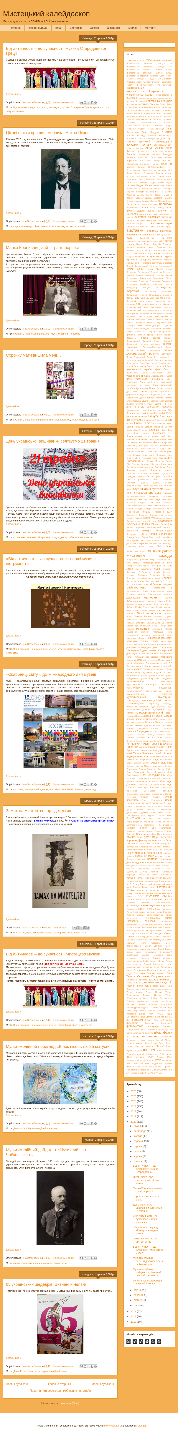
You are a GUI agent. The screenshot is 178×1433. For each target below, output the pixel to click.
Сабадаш (158, 933)
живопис (154, 429)
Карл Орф (154, 467)
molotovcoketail (111, 1425)
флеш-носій (166, 1023)
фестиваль (138, 1020)
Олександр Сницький (149, 778)
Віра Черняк (139, 253)
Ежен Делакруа (139, 416)
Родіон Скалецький (142, 927)
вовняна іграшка (135, 275)
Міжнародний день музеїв (39, 789)
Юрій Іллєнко (165, 1054)
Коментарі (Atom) (69, 1403)
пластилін (167, 847)
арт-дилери (149, 138)
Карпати (130, 470)
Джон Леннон (140, 391)
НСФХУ (168, 756)
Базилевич (144, 154)
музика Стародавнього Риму (158, 669)
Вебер (169, 201)
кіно (161, 485)
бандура (167, 154)
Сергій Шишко (165, 949)
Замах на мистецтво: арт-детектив (38, 810)
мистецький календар (138, 635)
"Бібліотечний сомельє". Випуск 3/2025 (149, 73)
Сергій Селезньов (148, 949)
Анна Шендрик (150, 132)
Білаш (155, 164)
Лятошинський (152, 581)
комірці (129, 509)
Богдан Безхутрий (144, 173)
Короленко (131, 515)
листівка (153, 543)
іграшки (151, 449)
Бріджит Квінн (154, 179)
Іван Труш (143, 446)
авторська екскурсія (160, 100)
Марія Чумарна (164, 607)
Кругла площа (133, 521)
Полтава (152, 858)
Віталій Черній (155, 269)
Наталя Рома (155, 737)
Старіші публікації (103, 1384)
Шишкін (168, 1043)
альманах (157, 110)
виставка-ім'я (165, 220)
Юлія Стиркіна (133, 1054)
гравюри (157, 331)
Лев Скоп (167, 527)
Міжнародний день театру (153, 653)
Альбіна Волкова (142, 110)
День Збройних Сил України (158, 360)
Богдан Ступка (164, 173)
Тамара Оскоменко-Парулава (144, 976)
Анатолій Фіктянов (152, 125)
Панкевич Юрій (147, 828)
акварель (147, 104)
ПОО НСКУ (145, 896)
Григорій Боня (154, 335)
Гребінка (141, 335)
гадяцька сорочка (135, 316)
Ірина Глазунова (160, 458)
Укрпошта (161, 1011)
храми (161, 1029)
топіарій (144, 998)
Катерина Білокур (161, 470)
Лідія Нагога (146, 547)
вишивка (43, 419)
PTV (147, 1073)
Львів (157, 569)
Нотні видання (157, 756)
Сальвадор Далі (143, 936)
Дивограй (147, 394)
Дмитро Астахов (155, 398)
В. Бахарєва (142, 182)
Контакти (150, 27)
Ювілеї (132, 27)
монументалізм (150, 660)
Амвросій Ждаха (142, 113)
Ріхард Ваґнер (165, 924)
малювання (152, 597)
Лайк (169, 524)
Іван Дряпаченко (158, 439)
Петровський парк (141, 843)
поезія (151, 856)
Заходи (94, 27)
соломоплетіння (134, 961)
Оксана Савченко (147, 769)
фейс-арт (159, 1017)
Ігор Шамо (140, 449)
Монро (129, 660)
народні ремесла (135, 722)
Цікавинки (113, 27)
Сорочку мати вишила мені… (33, 355)
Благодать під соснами (154, 170)
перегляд (90, 789)
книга (169, 489)
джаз (128, 391)
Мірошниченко (142, 657)
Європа (168, 427)
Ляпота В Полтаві (135, 581)
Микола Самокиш (155, 623)
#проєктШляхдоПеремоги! (145, 91)
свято (143, 943)
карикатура (142, 467)
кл (165, 486)
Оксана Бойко (141, 763)
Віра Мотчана (160, 250)
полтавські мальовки (148, 890)
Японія (130, 1066)
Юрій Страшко (147, 1060)
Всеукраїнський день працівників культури (149, 307)
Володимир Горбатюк (137, 284)
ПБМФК (130, 837)
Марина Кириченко (148, 601)
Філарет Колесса (153, 1020)
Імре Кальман (133, 455)
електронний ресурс (154, 420)
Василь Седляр (134, 198)
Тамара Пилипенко (160, 979)
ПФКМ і (150, 909)
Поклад (130, 859)
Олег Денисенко (156, 772)
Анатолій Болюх (155, 116)
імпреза (168, 451)
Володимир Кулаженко (158, 291)
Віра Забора (145, 250)
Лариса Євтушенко (135, 527)
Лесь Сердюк (146, 540)
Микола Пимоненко (136, 623)
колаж (142, 505)
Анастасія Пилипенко (161, 113)
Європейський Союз (136, 430)
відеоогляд (166, 238)
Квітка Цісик (153, 476)
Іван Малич (148, 442)
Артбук (139, 148)
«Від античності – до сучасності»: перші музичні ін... (145, 1219)
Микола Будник (143, 616)
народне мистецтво (146, 719)
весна (144, 207)
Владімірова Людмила (161, 272)
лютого (138, 1300)
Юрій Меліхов (135, 1057)
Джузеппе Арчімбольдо (160, 391)
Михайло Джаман (154, 644)
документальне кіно (136, 410)
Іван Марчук (160, 442)
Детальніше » (13, 94)
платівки (148, 850)
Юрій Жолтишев (150, 1054)
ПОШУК (168, 899)
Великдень (132, 204)
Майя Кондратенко (153, 591)
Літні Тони (161, 565)
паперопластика (144, 831)
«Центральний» (135, 87)
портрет (158, 899)
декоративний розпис (142, 353)
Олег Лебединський (152, 775)
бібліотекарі (132, 164)
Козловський (132, 505)
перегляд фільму (136, 840)
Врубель (145, 298)
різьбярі (153, 924)
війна (161, 241)
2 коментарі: (60, 927)
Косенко (143, 515)
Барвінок (130, 157)
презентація (132, 905)
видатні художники (148, 214)
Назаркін (139, 716)
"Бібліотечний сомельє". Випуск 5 (142, 76)
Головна (15, 27)
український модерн (144, 1011)
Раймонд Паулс (154, 912)
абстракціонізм (155, 98)
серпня (138, 1146)
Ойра (128, 763)
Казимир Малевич (150, 464)
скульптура (131, 958)
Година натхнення (152, 329)
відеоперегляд (133, 241)
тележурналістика (163, 989)
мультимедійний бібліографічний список (149, 691)
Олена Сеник (148, 803)
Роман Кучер (133, 930)
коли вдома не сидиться (159, 505)
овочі (148, 760)
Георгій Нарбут (164, 319)
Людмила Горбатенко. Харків (143, 572)
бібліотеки (145, 164)
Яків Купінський (134, 1063)
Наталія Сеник (157, 731)
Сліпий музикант (162, 958)
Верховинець (132, 208)
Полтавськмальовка (143, 893)
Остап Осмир (165, 815)
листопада (140, 1131)
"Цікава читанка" (151, 82)
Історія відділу (38, 27)
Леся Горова (160, 540)
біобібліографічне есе (160, 167)
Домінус (152, 410)
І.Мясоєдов (159, 433)
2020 (134, 1121)
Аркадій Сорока (134, 138)
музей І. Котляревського (148, 666)
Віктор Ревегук (143, 244)
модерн (155, 657)
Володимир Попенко (136, 295)
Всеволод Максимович (161, 298)
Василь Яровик (157, 201)
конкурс (138, 509)
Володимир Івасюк (162, 284)
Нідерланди (142, 741)
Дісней (142, 398)
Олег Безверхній (135, 772)
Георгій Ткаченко (135, 322)
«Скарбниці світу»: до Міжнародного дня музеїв (51, 674)
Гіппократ (131, 325)
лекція (146, 530)
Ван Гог (159, 191)
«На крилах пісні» (143, 85)
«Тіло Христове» (163, 85)
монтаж (138, 660)
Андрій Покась (146, 129)
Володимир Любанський (138, 278)
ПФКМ (141, 909)
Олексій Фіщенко (150, 797)
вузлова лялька (164, 313)
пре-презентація (164, 903)
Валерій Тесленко (145, 192)
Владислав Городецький (138, 272)
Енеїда (168, 420)
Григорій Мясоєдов (150, 344)
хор (145, 1029)
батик (139, 157)
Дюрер (150, 413)
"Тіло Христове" (164, 79)
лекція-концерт (164, 530)
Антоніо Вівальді (135, 135)
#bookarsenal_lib (164, 95)
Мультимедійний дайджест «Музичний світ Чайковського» (147, 1272)
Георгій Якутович (156, 322)
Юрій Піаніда (156, 1057)
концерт (146, 511)
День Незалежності (156, 366)
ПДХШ (155, 837)
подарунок (141, 856)
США (169, 973)
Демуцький (166, 354)
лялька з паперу (155, 578)
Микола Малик (146, 620)
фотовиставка (134, 1026)
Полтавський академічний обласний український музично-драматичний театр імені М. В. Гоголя (149, 881)
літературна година (136, 551)
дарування (155, 350)
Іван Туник (154, 446)
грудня (138, 1125)
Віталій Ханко (135, 269)
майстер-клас (136, 587)
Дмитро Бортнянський (153, 401)
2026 (134, 1091)
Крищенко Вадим (163, 518)
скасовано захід (162, 955)
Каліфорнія (166, 464)
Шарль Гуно (157, 1043)
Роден (129, 927)
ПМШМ (168, 849)
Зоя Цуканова (142, 433)
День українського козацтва (159, 376)
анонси (167, 132)
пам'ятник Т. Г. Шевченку (158, 825)
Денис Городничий (135, 357)
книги (129, 493)
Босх (141, 179)
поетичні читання (163, 856)
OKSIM (141, 1073)
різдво (168, 917)
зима (128, 433)
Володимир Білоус (162, 278)
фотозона (167, 1026)
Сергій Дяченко (153, 946)
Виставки (76, 27)
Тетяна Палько (154, 992)
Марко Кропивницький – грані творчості (43, 247)
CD (151, 1069)
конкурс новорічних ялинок (158, 509)
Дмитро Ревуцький (145, 404)
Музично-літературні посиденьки (156, 678)
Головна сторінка (59, 1384)
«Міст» (129, 85)
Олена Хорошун (164, 803)
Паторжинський (164, 834)
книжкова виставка (59, 419)
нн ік (169, 741)
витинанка (152, 231)
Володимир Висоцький (161, 281)
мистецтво (54, 107)
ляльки (168, 577)
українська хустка (148, 1001)
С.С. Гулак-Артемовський (139, 933)
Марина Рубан (165, 601)
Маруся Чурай (135, 613)
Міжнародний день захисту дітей (155, 647)
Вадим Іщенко (157, 182)
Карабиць (131, 467)
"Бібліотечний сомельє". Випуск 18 (149, 67)
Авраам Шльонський (136, 101)
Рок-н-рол (167, 927)
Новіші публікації (17, 1384)
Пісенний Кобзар (147, 847)
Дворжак (168, 350)
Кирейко (154, 486)
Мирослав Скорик (149, 626)
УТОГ (151, 1014)
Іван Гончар (142, 439)
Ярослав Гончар (153, 1066)
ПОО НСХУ (147, 899)
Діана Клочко (20, 1371)
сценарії (161, 973)
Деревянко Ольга (146, 388)
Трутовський (166, 998)
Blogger (142, 1425)
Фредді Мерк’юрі (134, 1029)
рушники (168, 930)
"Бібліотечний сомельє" (159, 60)
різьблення (166, 921)
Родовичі (157, 927)
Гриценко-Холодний (152, 347)
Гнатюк (140, 325)
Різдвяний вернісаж (140, 921)
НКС (164, 741)
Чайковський (60, 1263)
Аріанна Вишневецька (160, 135)
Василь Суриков (142, 201)
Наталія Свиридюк (137, 731)
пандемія (130, 828)
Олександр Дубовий (149, 784)
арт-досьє (161, 138)
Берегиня (131, 160)
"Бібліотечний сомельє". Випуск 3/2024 (149, 70)
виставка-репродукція (161, 226)
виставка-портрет (161, 223)
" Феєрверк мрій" (135, 60)
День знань (132, 363)
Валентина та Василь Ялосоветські (144, 188)
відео (129, 238)
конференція (132, 512)
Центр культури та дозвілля (140, 1033)
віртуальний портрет (162, 263)
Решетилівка (153, 918)
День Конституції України (153, 363)
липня (137, 1151)
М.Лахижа (156, 584)
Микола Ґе (131, 620)
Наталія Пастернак (161, 728)
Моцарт (161, 660)
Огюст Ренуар (165, 760)
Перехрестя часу (156, 840)
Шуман (138, 1050)
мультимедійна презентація (149, 687)
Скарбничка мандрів (137, 955)
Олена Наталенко (152, 800)
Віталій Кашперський (137, 266)
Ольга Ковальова (135, 806)
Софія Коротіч (150, 961)
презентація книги (151, 905)
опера (140, 809)
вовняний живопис (154, 275)
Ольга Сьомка (154, 806)
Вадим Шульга (144, 185)
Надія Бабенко (157, 707)
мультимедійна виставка (85, 419)
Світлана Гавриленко (161, 936)
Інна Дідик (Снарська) (154, 455)
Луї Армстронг (143, 569)
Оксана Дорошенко (154, 766)
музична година (152, 672)
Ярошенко (144, 1070)
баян (153, 157)
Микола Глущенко (163, 616)
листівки (162, 543)
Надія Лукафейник (155, 709)
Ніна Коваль (155, 741)
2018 (134, 1316)
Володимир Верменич (137, 281)
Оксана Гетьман (134, 766)
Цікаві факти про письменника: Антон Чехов (48, 132)
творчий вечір (134, 986)
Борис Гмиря (156, 176)
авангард (167, 98)
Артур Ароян (154, 147)
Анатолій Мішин (143, 119)
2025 (134, 1096)
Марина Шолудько (155, 604)
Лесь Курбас (132, 540)
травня (138, 1161)
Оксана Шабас (164, 769)
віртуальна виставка (160, 253)
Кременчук (148, 518)
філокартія (132, 1023)
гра (143, 331)
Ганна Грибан (161, 316)
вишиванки (31, 419)
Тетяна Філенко (152, 995)
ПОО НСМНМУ (162, 896)
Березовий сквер (150, 160)
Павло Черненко (164, 818)
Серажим (155, 943)
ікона (143, 451)
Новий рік (160, 753)
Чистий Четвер (164, 1040)
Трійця (154, 998)
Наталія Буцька (154, 722)
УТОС (160, 1014)
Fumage (133, 1073)
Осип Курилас (148, 815)
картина (143, 470)
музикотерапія (133, 672)
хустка (168, 1029)
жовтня (138, 1136)
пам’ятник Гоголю (152, 822)
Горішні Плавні (133, 331)
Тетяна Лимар (134, 992)
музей (169, 660)
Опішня (150, 809)
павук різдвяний (134, 822)
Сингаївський (165, 952)
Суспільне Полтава (145, 973)
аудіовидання (165, 151)
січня (137, 1305)
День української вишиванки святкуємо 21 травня (53, 441)
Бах (146, 157)
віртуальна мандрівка (138, 259)
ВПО (136, 298)
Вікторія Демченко (162, 244)
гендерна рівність (145, 319)
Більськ (141, 167)
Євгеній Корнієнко (154, 427)
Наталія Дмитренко (162, 725)
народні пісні (165, 719)
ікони (149, 451)
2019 (134, 1311)
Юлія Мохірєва (164, 1050)
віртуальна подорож (162, 260)
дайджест (141, 350)
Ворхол (130, 298)
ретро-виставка (133, 918)
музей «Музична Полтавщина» (142, 663)
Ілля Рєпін (158, 451)
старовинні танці (150, 967)
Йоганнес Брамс (163, 461)
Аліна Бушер (160, 104)
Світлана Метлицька (153, 940)
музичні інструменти (69, 649)
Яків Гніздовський (154, 1063)
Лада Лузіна (161, 524)
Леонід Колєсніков (160, 533)
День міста (140, 366)
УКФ (170, 1011)
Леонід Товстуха (150, 537)
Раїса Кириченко (163, 909)
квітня (137, 1290)
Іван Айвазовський (155, 436)
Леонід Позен (133, 537)
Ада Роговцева (133, 104)
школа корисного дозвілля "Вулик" (145, 1046)
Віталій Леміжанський (161, 266)
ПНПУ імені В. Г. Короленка (143, 852)
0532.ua (130, 98)
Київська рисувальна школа (142, 479)
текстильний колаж (144, 989)
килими (145, 486)
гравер (149, 331)
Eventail (163, 1070)
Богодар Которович (136, 176)
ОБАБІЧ (135, 760)
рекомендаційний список (159, 915)
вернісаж (165, 204)
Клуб (58, 27)
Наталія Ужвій (164, 735)
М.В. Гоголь (166, 581)
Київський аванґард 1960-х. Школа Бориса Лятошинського (149, 482)
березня (139, 1295)
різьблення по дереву (137, 924)
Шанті (146, 1043)
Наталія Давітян (143, 725)
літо (170, 566)
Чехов (73, 226)
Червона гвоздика (135, 1040)
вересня (139, 1141)
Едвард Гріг (160, 413)
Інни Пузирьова (143, 458)
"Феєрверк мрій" (134, 82)
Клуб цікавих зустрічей (148, 489)
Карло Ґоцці (166, 467)
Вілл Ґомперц (157, 247)
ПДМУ (147, 837)
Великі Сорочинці (149, 204)
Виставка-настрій (134, 223)
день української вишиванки (76, 537)
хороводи (152, 1029)
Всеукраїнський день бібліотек (155, 304)
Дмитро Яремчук (163, 404)
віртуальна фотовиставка (138, 263)
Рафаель (140, 915)
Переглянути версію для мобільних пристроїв (60, 1390)
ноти (146, 756)
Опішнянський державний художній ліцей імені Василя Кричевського (149, 812)
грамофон (167, 331)
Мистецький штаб (162, 635)
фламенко (149, 1023)
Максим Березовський (149, 594)
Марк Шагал (132, 610)
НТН (128, 760)
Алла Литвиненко (146, 107)
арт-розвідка (160, 145)
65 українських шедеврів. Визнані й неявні (46, 1284)
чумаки (139, 1043)
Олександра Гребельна (158, 791)
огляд (155, 759)
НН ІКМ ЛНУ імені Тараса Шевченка (149, 743)
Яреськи (140, 1066)
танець (129, 983)
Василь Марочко (163, 195)
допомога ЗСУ (164, 410)
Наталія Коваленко (137, 728)
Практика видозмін (138, 903)
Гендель (130, 319)
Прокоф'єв (131, 909)
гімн (170, 322)
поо (134, 896)
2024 (134, 1101)
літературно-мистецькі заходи (149, 553)
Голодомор (166, 329)
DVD (156, 1070)
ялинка (168, 1063)
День (149, 357)
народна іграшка (153, 716)
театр (148, 986)
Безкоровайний (164, 157)
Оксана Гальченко (161, 763)
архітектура (143, 151)
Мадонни (167, 584)
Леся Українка (140, 543)
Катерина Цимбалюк (161, 473)
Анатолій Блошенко (136, 116)
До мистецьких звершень (156, 406)
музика (66, 107)
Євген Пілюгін (144, 423)
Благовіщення (133, 170)
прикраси (167, 906)
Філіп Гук (167, 1020)
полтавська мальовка (149, 866)
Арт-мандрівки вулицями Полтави (149, 143)
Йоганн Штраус (146, 461)
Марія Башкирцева (144, 607)
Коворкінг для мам (149, 502)
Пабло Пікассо (148, 818)
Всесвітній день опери (139, 301)
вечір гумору (157, 208)
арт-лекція (145, 141)
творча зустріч (163, 982)
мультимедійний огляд (38, 932)
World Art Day (156, 1073)
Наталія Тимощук (146, 735)
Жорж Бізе (166, 430)
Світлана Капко (134, 940)
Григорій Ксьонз (152, 341)
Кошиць (138, 518)
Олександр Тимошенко (147, 788)
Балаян (156, 154)
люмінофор (141, 578)
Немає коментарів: (64, 102)
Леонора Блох (165, 537)
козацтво (168, 502)
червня (138, 1156)
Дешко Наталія (164, 388)
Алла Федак (161, 107)
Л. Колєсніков (146, 524)
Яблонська (167, 1060)
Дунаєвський (140, 413)
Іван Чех (164, 446)
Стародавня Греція (81, 107)
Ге (171, 316)
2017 (134, 1321)
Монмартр (166, 657)
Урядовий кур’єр (135, 1014)
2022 (134, 1111)
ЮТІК (158, 1060)
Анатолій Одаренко (162, 119)
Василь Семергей (154, 198)
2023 (134, 1106)
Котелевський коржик (161, 515)
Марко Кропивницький (37, 333)
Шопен (169, 1046)
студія (129, 973)
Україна (130, 1001)
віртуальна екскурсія (159, 256)
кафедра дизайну (135, 476)
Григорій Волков (149, 338)
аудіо (154, 151)
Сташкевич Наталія (145, 970)
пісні (159, 847)
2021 (134, 1116)
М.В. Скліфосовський (137, 584)
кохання (130, 518)
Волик (169, 275)
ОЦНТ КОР (133, 818)
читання (130, 1043)
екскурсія (154, 416)
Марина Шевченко (135, 604)
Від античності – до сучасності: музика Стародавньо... (145, 1168)
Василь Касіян (144, 195)
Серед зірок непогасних (141, 952)
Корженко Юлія (163, 512)
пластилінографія (134, 850)
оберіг (143, 760)
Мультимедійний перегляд (65, 333)
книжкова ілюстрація (149, 499)
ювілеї (81, 226)
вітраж (169, 269)
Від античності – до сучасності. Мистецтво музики (53, 954)
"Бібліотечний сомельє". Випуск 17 (149, 63)
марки (144, 610)
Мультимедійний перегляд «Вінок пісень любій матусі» (57, 1046)
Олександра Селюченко (138, 794)
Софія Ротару (165, 961)
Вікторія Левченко (136, 247)
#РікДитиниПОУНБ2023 (139, 95)
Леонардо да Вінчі (136, 534)
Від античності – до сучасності (30, 107)
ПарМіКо (141, 834)
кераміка (167, 476)
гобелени (138, 329)
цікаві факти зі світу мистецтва (51, 226)
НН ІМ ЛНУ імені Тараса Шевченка (145, 747)
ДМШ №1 (132, 407)
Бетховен (167, 160)
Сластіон (145, 958)
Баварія (130, 154)
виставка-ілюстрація (146, 220)
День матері (20, 1128)
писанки (155, 843)
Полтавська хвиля (147, 875)
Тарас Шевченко (144, 982)
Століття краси (164, 970)
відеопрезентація (23, 226)
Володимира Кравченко (160, 295)
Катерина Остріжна (136, 473)
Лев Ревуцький (153, 527)
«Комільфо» (166, 82)
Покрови (140, 859)
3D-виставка (142, 98)
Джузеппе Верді (134, 394)
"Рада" (151, 79)
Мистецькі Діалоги (136, 638)
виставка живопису (147, 216)
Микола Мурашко (163, 620)
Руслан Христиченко (151, 930)
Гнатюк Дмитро (152, 325)
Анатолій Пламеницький (141, 123)
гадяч (149, 316)
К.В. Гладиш (132, 464)
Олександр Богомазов (147, 781)
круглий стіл (149, 521)
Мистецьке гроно (162, 632)
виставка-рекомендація (137, 226)
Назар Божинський (151, 712)
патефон (151, 834)
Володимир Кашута (138, 288)
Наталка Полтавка (136, 738)
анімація (160, 129)
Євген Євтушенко (163, 423)
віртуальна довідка (48, 537)
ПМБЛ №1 (158, 850)
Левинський (132, 531)
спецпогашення (133, 964)
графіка (130, 334)
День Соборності (152, 373)
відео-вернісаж (147, 238)
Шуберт (130, 1050)
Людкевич (167, 569)
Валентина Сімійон (162, 185)
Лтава (129, 569)
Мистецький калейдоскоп (46, 14)
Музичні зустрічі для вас (152, 675)
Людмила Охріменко (149, 575)
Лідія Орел (164, 546)
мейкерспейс (154, 613)
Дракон (129, 413)
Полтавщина (160, 893)
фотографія (153, 1026)
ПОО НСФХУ (133, 899)
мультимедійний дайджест (37, 1263)
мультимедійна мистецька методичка (149, 684)
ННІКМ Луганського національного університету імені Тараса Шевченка (149, 750)
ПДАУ (139, 837)
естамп (129, 423)
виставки (18, 333)
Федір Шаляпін (146, 1017)
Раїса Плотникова (135, 912)
